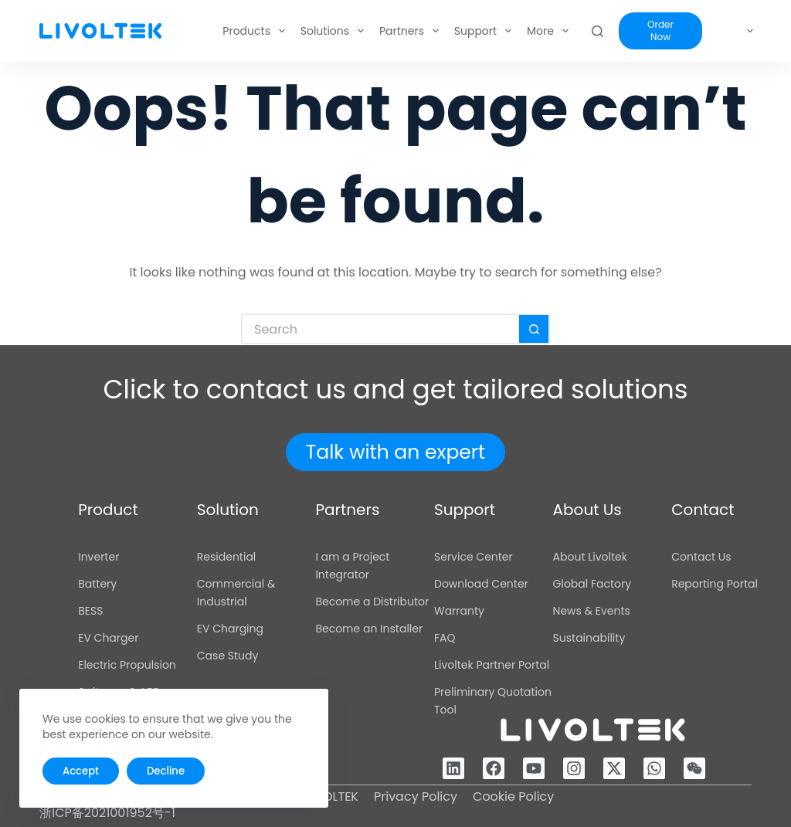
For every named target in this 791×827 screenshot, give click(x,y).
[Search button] (534, 329)
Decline (164, 771)
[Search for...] (380, 329)
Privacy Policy (415, 796)
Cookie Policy (513, 796)
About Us (521, 31)
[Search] (636, 31)
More (590, 31)
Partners (373, 31)
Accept (80, 771)
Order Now (690, 30)
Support (446, 31)
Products (218, 31)
